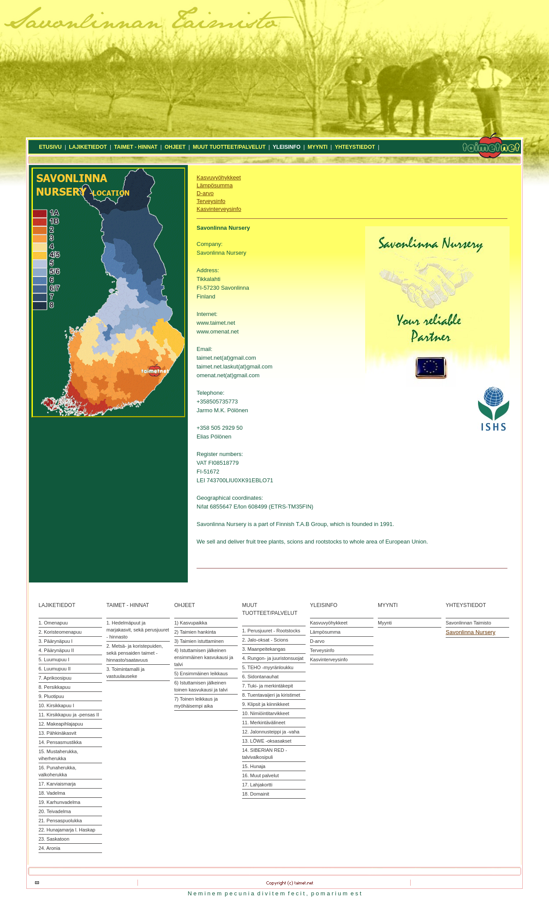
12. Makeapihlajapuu (61, 723)
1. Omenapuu (53, 622)
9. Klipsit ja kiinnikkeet (265, 704)
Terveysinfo (211, 201)
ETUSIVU (50, 147)
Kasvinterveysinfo (219, 209)
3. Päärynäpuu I (56, 641)
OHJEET (175, 147)
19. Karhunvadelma (59, 802)
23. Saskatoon (54, 839)
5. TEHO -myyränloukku (267, 667)
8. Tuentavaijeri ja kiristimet (271, 695)
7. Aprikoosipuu (55, 678)
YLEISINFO (286, 147)
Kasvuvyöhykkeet (219, 177)
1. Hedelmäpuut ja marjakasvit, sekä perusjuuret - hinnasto (137, 629)
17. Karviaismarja (57, 783)
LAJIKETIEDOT (88, 147)
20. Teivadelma (55, 811)
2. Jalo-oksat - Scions (265, 639)
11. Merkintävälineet (263, 722)
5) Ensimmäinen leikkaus (201, 673)
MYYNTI (317, 147)
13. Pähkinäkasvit (57, 733)
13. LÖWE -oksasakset (267, 741)
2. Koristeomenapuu (60, 632)
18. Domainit (255, 793)
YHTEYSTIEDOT (355, 147)
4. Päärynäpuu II (56, 650)
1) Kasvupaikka (190, 622)
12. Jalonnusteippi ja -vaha (270, 731)
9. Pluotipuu (51, 696)
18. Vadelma (52, 793)
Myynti (385, 622)
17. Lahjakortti (257, 784)
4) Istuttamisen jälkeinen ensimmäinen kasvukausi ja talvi (203, 657)
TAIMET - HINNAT (136, 147)
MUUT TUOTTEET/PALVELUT (229, 147)
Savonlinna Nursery (470, 632)
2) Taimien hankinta (195, 632)
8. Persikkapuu (54, 687)
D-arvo (205, 193)
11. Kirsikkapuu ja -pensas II (69, 714)
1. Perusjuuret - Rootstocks (271, 630)
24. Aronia (49, 848)
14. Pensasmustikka (60, 742)
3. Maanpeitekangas (263, 649)
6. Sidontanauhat (260, 676)
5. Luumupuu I (54, 659)
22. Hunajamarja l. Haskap (67, 829)
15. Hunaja (253, 766)
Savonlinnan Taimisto (468, 622)
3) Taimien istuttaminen (199, 641)
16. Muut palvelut (260, 775)
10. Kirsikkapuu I (56, 705)
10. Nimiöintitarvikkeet (265, 713)
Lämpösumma (214, 185)
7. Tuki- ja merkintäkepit (267, 685)
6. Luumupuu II (54, 668)
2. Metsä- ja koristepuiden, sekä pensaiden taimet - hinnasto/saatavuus (134, 653)
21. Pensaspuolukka (60, 820)
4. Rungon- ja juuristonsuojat (272, 658)
